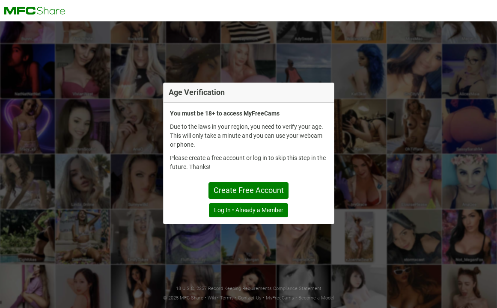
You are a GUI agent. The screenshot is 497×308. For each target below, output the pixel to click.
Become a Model (316, 298)
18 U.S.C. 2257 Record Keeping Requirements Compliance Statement (248, 288)
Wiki (212, 298)
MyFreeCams (280, 298)
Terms (227, 298)
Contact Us (250, 298)
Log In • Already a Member (248, 210)
